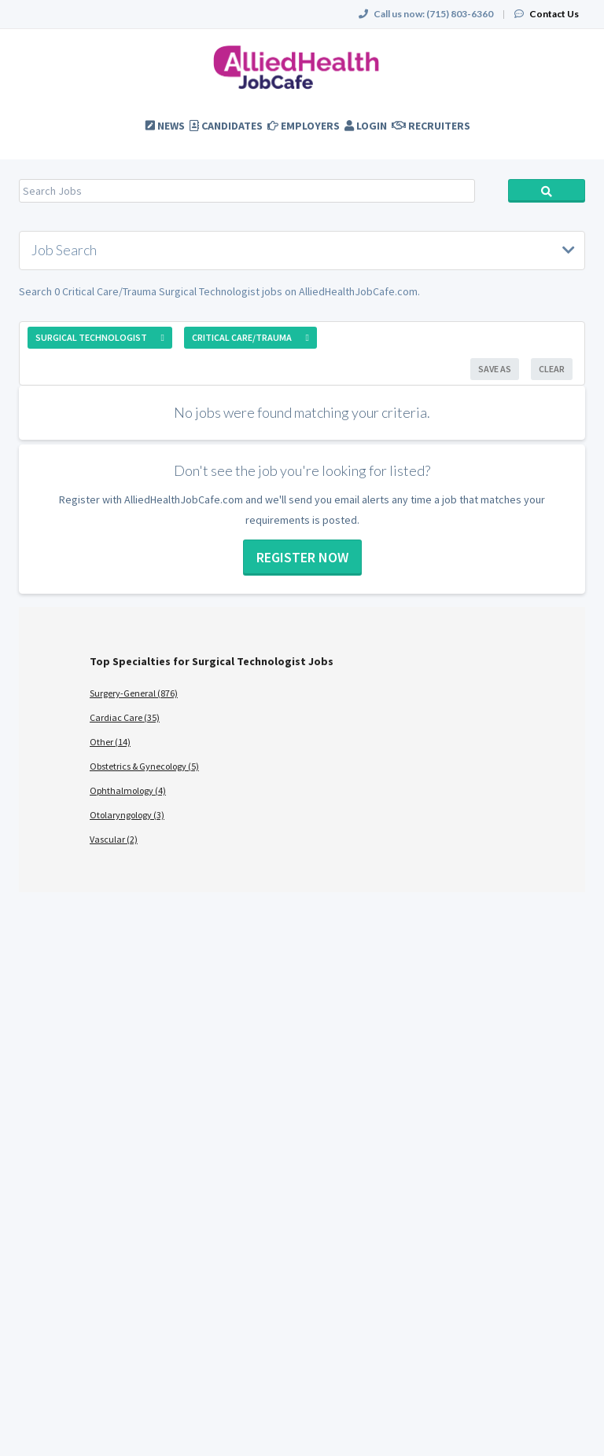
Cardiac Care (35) (125, 717)
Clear (552, 369)
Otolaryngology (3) (127, 815)
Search (546, 191)
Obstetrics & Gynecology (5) (144, 766)
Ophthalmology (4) (128, 790)
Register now (302, 557)
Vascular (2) (114, 839)
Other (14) (110, 742)
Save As (494, 369)
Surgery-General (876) (134, 693)
